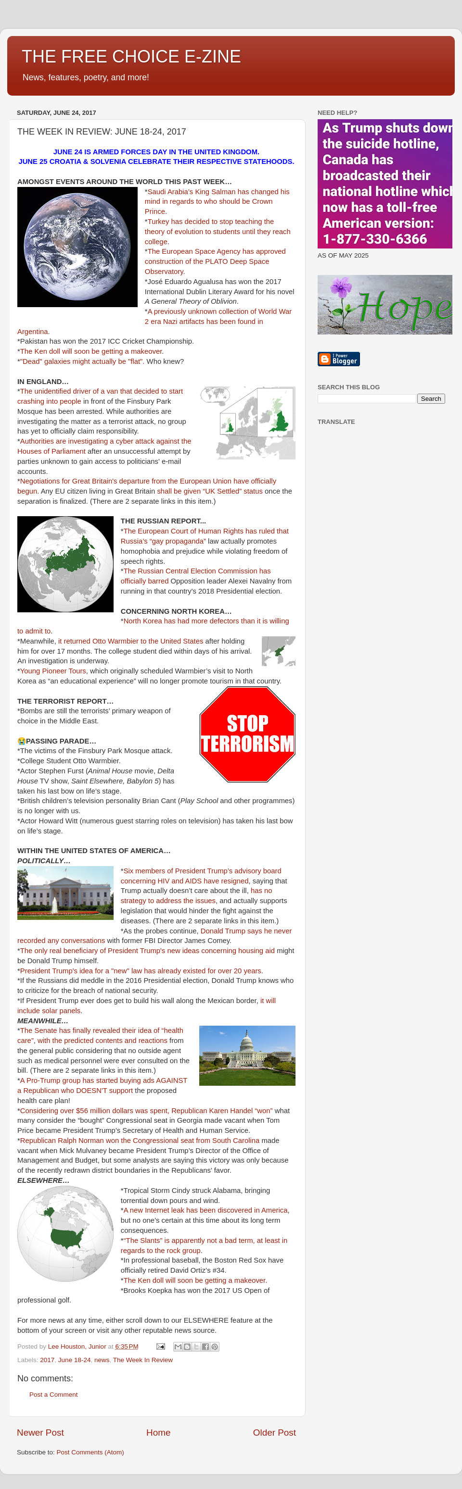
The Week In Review (143, 1360)
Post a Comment (53, 1394)
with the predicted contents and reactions (102, 1040)
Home (158, 1432)
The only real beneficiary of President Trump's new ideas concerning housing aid (147, 951)
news (102, 1360)
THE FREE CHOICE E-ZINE (131, 56)
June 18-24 (74, 1360)
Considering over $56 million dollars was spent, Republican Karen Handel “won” (146, 1111)
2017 (47, 1360)
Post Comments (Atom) (90, 1452)
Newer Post (40, 1432)
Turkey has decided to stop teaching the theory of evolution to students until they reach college (218, 232)
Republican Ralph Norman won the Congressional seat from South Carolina (140, 1140)
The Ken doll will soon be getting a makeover (91, 351)
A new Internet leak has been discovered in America (206, 1210)
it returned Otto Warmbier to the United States (130, 641)
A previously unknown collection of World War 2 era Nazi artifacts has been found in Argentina (154, 321)
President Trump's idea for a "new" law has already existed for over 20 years (140, 971)
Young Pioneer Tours (53, 671)
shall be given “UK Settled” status (209, 491)
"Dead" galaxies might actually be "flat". (82, 361)
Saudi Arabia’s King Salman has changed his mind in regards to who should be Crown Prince (217, 202)
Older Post (274, 1432)
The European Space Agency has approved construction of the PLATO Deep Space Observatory (215, 261)
